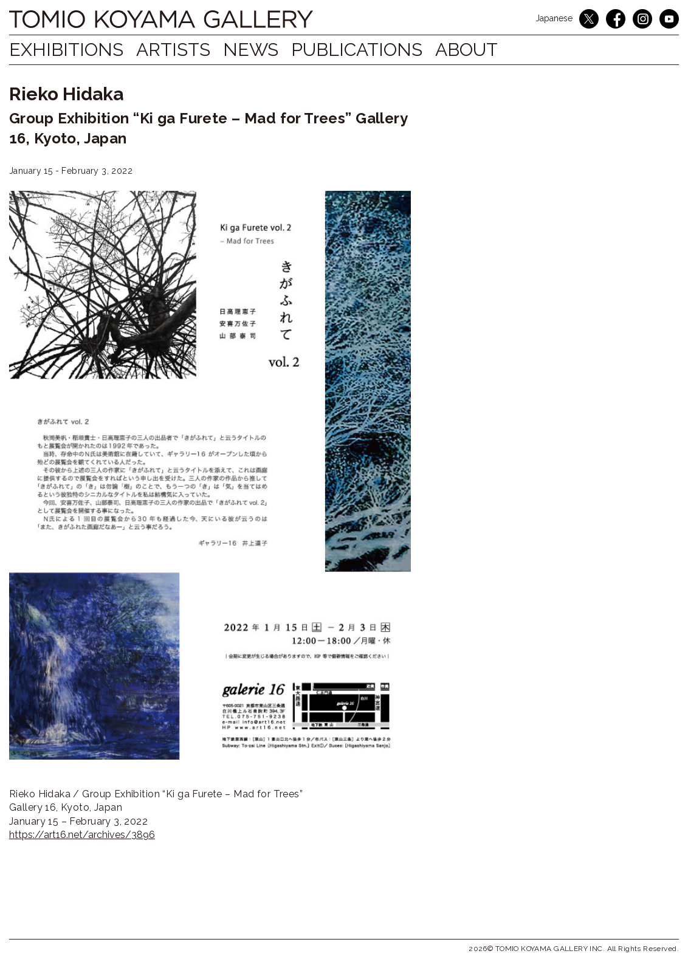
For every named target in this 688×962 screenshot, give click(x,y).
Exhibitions (66, 49)
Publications (376, 49)
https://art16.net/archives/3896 (82, 834)
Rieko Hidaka (66, 94)
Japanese (554, 18)
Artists (180, 49)
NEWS (263, 49)
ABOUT (492, 49)
